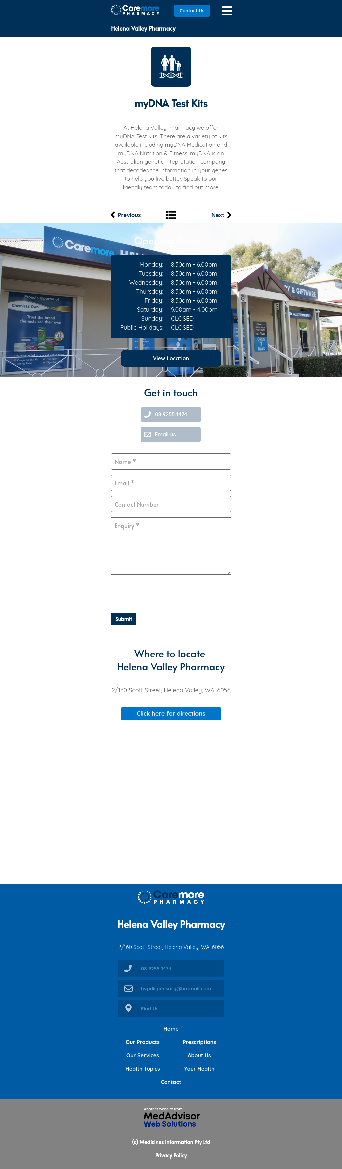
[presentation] (161, 593)
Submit (123, 618)
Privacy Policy (171, 1155)
